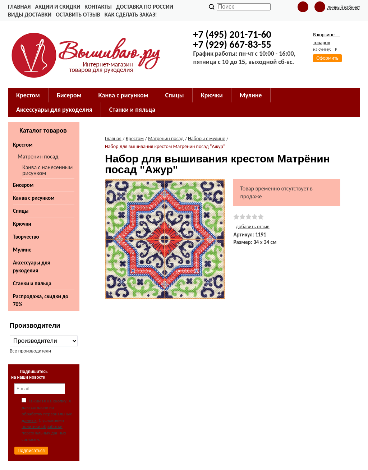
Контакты (98, 6)
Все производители (30, 351)
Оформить (327, 58)
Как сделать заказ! (131, 14)
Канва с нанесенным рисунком (47, 170)
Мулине (22, 249)
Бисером (23, 185)
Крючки (22, 224)
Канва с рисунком (34, 198)
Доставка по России (144, 6)
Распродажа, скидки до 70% (40, 300)
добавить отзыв (252, 227)
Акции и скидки (57, 6)
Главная (19, 6)
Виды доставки (29, 14)
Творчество (26, 237)
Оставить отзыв (78, 14)
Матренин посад (38, 156)
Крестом (23, 145)
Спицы (20, 211)
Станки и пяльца (32, 283)
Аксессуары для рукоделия (31, 266)
